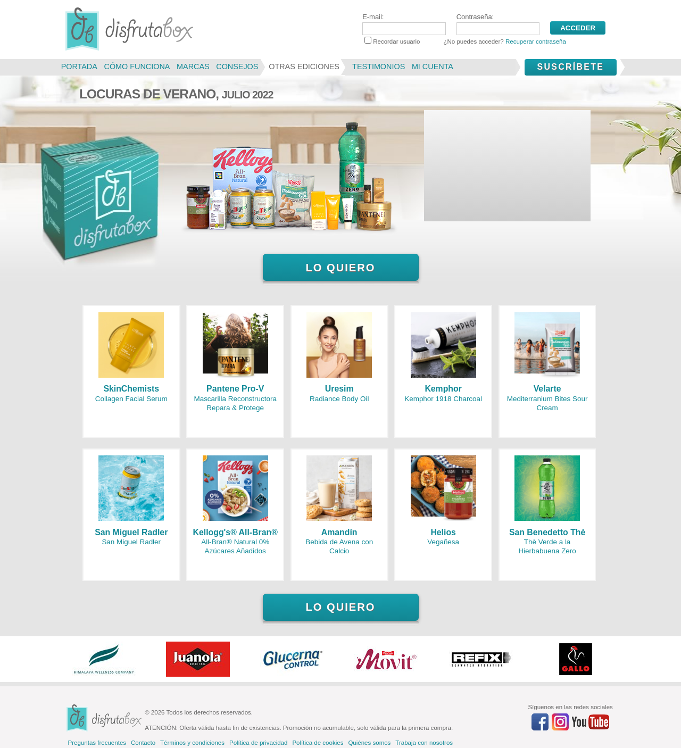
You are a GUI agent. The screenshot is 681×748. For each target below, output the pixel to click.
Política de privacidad (258, 742)
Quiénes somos (369, 742)
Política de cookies (317, 742)
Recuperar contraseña (535, 41)
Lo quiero (340, 267)
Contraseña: (497, 24)
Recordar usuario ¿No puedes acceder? (465, 41)
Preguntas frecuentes (97, 742)
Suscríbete (570, 66)
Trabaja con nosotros (424, 742)
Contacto (143, 742)
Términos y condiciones (192, 742)
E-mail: (403, 24)
